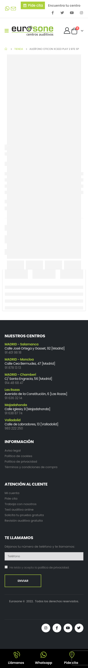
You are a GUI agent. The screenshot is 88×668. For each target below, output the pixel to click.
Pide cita (11, 498)
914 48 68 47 (14, 383)
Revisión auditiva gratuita (24, 520)
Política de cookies (18, 456)
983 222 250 (14, 428)
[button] (33, 5)
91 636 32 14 (13, 398)
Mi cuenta (12, 493)
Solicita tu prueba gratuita (24, 515)
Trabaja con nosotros (20, 504)
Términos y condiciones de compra (31, 467)
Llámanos (16, 662)
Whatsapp (43, 662)
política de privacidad (53, 567)
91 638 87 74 (13, 413)
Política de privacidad (21, 461)
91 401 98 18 (13, 352)
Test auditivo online (19, 509)
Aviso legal (13, 450)
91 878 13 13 (13, 367)
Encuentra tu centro (64, 5)
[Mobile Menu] (8, 31)
